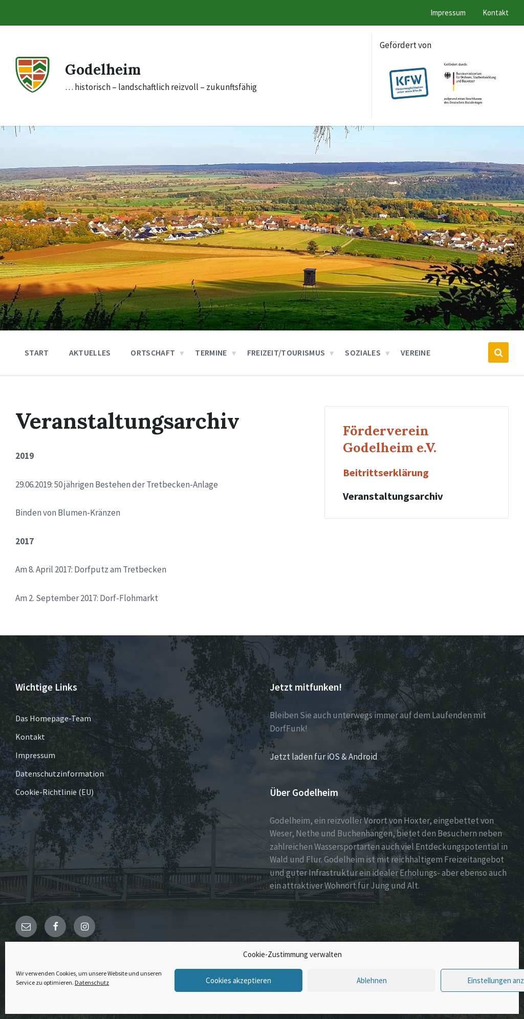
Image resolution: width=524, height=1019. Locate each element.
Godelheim (105, 69)
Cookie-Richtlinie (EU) (54, 792)
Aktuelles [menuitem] (90, 352)
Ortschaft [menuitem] (152, 352)
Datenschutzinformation (59, 773)
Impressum (35, 755)
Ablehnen (372, 980)
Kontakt (30, 737)
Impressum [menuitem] (448, 12)
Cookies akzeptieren (238, 980)
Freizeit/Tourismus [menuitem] (286, 352)
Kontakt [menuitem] (496, 12)
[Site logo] (32, 89)
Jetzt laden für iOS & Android (324, 756)
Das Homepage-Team (53, 718)
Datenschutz (92, 982)
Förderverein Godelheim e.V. (389, 439)
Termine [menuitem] (211, 352)
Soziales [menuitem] (363, 352)
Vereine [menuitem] (415, 352)
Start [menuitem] (37, 352)
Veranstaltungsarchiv (393, 496)
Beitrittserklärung (386, 472)
